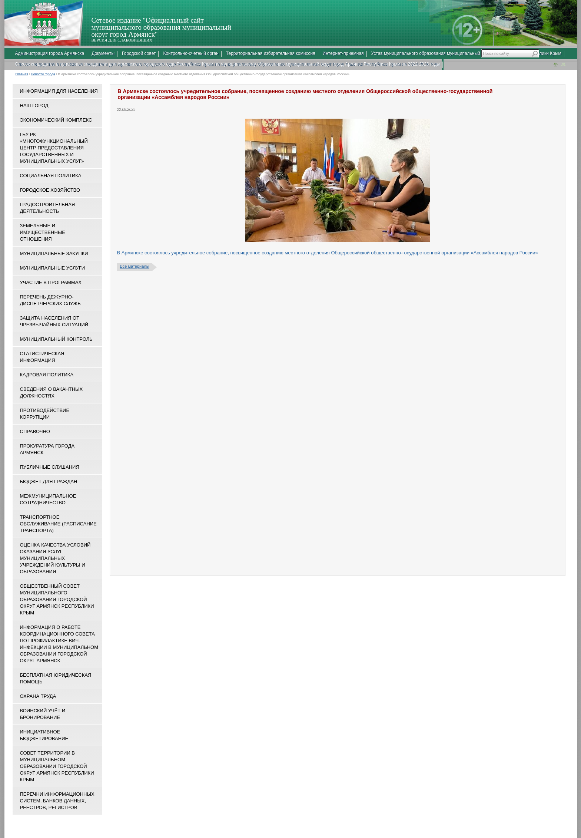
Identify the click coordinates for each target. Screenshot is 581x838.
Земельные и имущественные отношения (42, 232)
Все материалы (134, 266)
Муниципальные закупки (54, 253)
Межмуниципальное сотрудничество (48, 499)
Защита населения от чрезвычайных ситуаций (54, 321)
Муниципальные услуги (52, 268)
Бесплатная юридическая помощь (56, 678)
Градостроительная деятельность (47, 208)
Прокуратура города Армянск (47, 449)
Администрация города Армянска (49, 53)
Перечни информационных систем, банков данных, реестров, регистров (57, 800)
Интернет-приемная (343, 53)
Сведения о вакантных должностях (51, 392)
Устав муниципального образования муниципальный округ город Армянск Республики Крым (466, 53)
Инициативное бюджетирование (44, 735)
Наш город (34, 105)
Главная (22, 74)
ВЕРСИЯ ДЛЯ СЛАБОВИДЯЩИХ (122, 40)
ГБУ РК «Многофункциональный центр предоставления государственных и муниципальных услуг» (54, 148)
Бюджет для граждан (48, 481)
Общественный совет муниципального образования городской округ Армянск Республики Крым (57, 599)
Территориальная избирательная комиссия (270, 53)
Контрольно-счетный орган (190, 53)
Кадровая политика (47, 374)
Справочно (35, 431)
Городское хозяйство (50, 190)
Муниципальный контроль (56, 339)
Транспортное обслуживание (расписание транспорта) (58, 523)
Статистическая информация (42, 357)
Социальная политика (51, 175)
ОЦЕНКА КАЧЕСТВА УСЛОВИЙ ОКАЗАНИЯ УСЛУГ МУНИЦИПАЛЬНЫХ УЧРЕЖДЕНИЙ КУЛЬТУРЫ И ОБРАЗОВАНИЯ (55, 558)
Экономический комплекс (56, 120)
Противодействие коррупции (45, 414)
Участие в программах (51, 282)
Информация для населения (59, 91)
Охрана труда (38, 696)
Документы (103, 53)
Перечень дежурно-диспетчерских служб (50, 300)
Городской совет (139, 53)
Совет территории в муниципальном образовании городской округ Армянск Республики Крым (57, 766)
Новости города (43, 74)
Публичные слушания (49, 467)
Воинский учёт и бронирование (43, 714)
